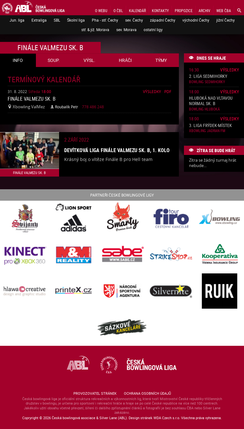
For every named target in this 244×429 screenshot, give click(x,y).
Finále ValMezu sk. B (32, 98)
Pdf (167, 91)
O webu (101, 10)
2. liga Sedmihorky (208, 76)
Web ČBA (223, 10)
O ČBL (118, 10)
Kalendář (137, 10)
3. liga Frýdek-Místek (210, 125)
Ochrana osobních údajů (147, 393)
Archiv (204, 10)
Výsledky (152, 91)
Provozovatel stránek (95, 393)
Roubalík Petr (66, 106)
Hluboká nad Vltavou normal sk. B (211, 101)
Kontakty (160, 10)
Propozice (184, 10)
